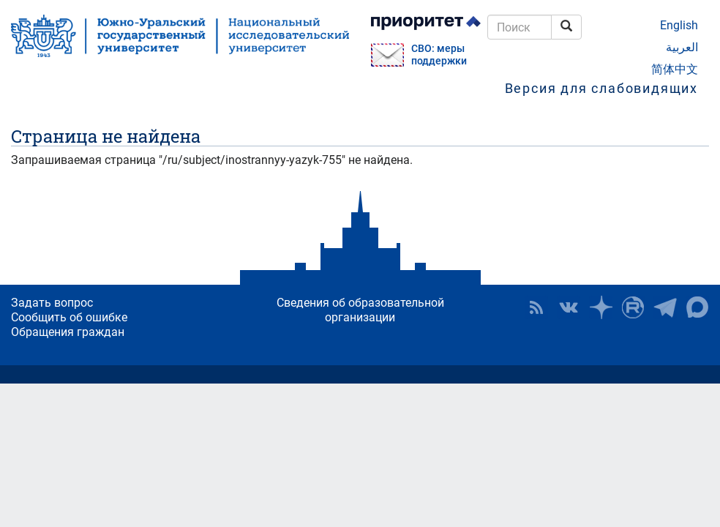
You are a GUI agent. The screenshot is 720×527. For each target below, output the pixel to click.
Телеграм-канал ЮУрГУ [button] (665, 307)
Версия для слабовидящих (601, 88)
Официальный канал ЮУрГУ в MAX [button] (697, 307)
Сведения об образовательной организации (360, 310)
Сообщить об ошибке (69, 317)
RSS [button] (536, 307)
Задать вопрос (52, 303)
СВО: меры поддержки (439, 54)
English (679, 25)
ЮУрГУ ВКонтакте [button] (568, 307)
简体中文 (674, 69)
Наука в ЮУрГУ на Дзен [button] (600, 307)
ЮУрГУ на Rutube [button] (633, 307)
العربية (682, 47)
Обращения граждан (67, 332)
